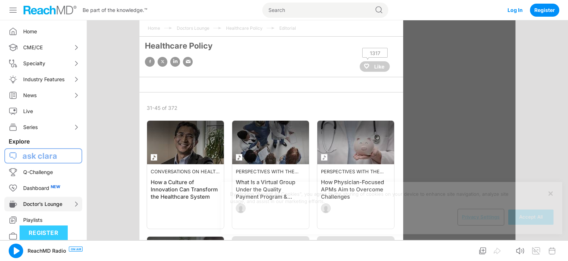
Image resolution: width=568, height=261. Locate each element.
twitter (162, 62)
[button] (16, 251)
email (188, 62)
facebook (150, 62)
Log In (515, 10)
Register (544, 10)
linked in (175, 62)
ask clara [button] (39, 156)
